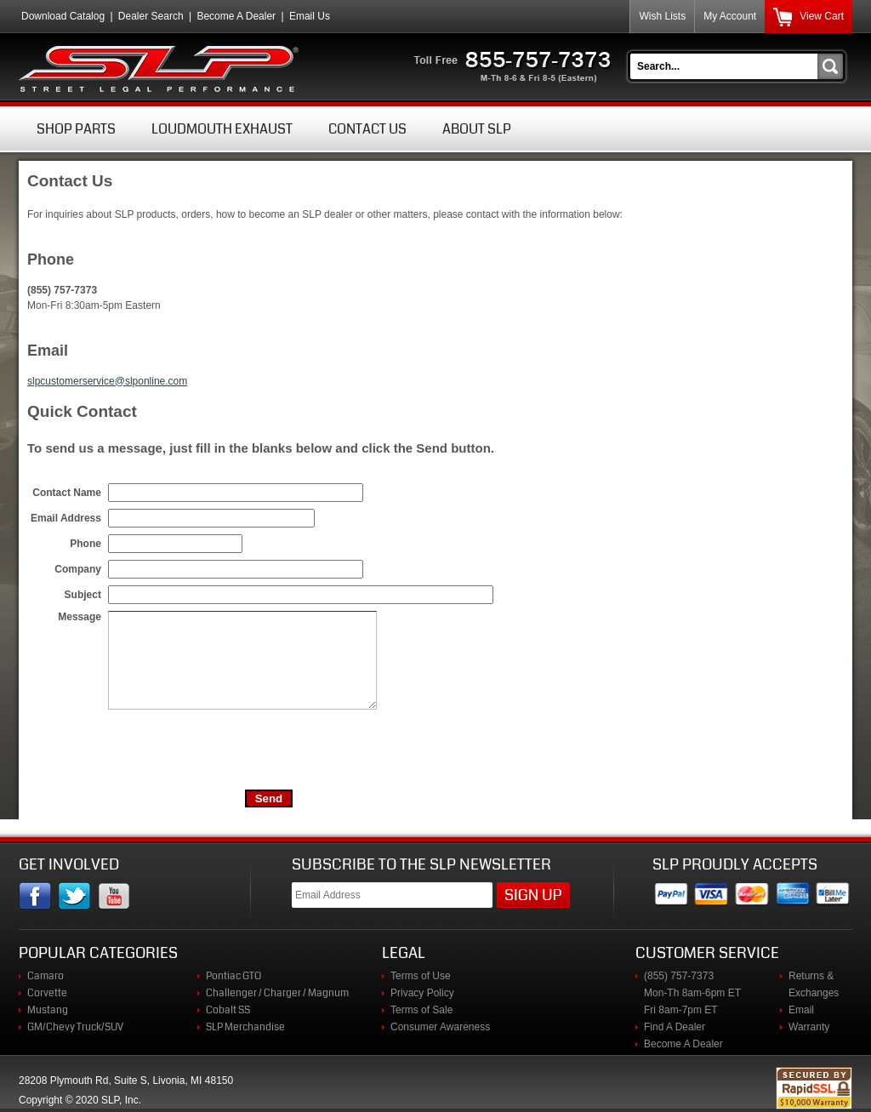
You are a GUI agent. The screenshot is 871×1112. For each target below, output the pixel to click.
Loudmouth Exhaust (222, 129)
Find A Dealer (674, 1027)
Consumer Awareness (440, 1027)
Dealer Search (151, 16)
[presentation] (237, 749)
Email (801, 1010)
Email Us (309, 16)
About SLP (476, 129)
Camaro (45, 976)
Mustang (47, 1010)
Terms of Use (420, 976)
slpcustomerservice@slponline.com (107, 381)
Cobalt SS (228, 1010)
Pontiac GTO (233, 976)
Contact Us (367, 129)
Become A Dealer (236, 16)
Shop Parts (76, 129)
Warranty (808, 1027)
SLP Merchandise (245, 1027)
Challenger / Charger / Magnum (277, 993)
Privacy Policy (422, 993)
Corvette (47, 993)
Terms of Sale (421, 1010)
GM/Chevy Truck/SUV (75, 1027)
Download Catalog (63, 16)
